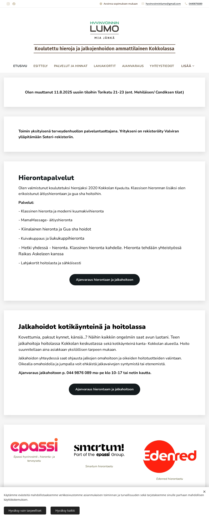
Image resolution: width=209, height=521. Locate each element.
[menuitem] (19, 66)
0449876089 (195, 3)
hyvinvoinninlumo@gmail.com (163, 3)
